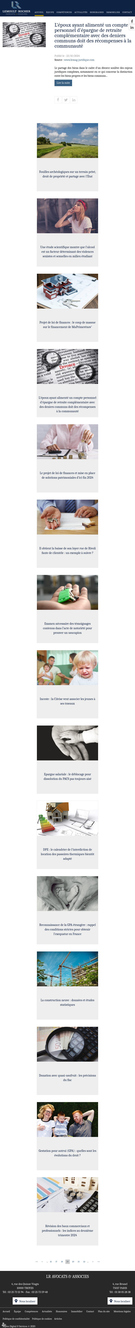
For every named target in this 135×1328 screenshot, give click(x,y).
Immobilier (113, 12)
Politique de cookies (42, 1318)
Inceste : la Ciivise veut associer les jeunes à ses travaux (67, 702)
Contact (127, 12)
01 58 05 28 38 (123, 1292)
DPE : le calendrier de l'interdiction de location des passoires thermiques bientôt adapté (67, 854)
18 (62, 1261)
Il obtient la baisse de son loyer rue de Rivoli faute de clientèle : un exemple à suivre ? (67, 551)
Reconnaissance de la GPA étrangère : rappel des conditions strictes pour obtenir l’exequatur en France (67, 930)
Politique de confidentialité (16, 1318)
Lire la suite (63, 82)
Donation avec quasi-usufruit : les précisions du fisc (67, 1078)
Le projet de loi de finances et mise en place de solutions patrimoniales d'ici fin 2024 (67, 476)
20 (73, 1261)
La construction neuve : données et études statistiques (67, 1003)
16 (51, 1261)
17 (56, 1261)
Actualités (81, 12)
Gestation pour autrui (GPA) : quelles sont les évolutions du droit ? (67, 1154)
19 (67, 1261)
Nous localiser (27, 1301)
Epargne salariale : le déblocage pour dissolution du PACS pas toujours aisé (67, 777)
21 (78, 1261)
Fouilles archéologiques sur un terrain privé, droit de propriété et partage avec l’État (67, 175)
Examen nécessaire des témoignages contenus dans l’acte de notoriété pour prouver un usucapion (67, 629)
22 (84, 1261)
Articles (58, 1318)
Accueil (39, 12)
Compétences (64, 12)
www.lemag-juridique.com (79, 59)
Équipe (50, 12)
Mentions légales (122, 1311)
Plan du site (104, 1311)
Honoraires (97, 12)
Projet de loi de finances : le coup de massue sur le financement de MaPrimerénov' (67, 325)
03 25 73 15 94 (16, 1292)
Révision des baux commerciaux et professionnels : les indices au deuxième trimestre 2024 (67, 1231)
